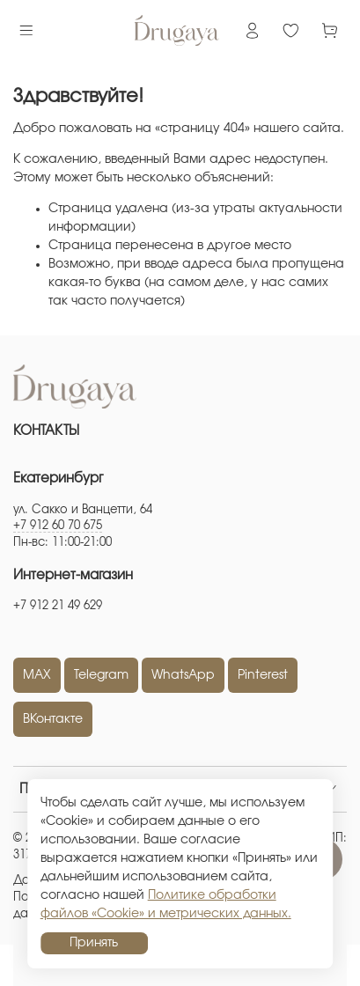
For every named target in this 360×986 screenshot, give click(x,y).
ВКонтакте (53, 719)
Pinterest (263, 675)
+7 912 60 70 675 (57, 526)
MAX (37, 675)
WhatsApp (183, 675)
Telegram (101, 675)
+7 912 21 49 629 (57, 606)
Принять (94, 943)
